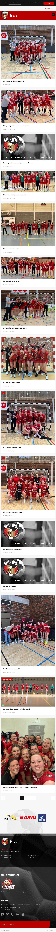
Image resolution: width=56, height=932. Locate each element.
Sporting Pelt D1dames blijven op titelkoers (17, 163)
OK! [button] (49, 3)
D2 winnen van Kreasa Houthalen (14, 81)
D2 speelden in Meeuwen (11, 383)
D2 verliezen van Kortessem (12, 249)
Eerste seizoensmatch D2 (11, 669)
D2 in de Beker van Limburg (12, 549)
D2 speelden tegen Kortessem (13, 512)
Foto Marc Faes (7, 679)
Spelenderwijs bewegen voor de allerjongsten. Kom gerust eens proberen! (23, 892)
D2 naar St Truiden (9, 586)
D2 (3, 393)
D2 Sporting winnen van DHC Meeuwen (16, 126)
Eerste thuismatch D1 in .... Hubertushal (16, 709)
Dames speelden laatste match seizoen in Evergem (20, 787)
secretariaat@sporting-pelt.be (12, 907)
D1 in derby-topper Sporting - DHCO (15, 328)
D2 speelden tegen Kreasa (12, 447)
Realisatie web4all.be (51, 930)
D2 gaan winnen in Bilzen (11, 281)
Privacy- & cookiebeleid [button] (15, 4)
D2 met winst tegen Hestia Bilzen (14, 195)
